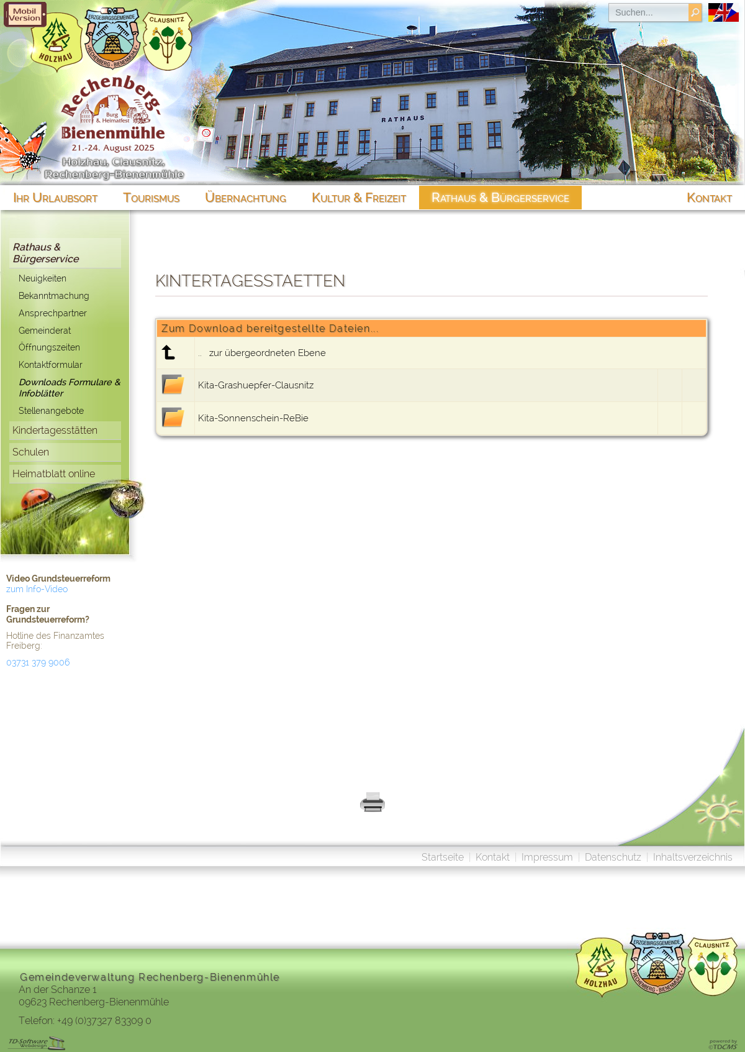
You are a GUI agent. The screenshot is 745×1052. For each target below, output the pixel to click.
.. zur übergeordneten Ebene (262, 353)
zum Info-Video (37, 589)
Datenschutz (613, 857)
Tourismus (151, 197)
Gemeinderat (45, 330)
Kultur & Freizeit (359, 197)
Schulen (30, 452)
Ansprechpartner (53, 313)
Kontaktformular (51, 364)
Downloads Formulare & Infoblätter (69, 388)
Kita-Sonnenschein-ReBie (253, 418)
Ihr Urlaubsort (55, 197)
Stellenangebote (51, 410)
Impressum (547, 857)
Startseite (443, 857)
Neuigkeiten (42, 278)
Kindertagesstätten (54, 430)
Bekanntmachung (54, 295)
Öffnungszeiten (49, 347)
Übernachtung (245, 197)
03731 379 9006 (38, 662)
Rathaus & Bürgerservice (45, 253)
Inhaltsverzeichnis (693, 857)
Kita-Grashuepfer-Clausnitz (256, 385)
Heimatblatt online (53, 474)
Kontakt (493, 857)
